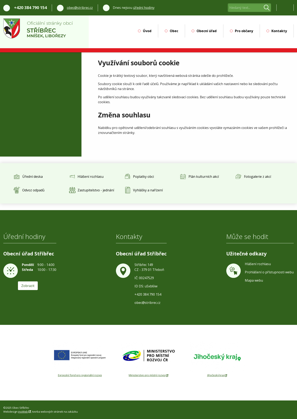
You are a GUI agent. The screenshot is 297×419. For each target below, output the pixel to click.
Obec (174, 31)
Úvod (147, 31)
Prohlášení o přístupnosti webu (269, 272)
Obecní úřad (207, 31)
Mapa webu (254, 280)
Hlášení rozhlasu (258, 264)
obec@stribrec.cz (80, 7)
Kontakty (279, 31)
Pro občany (244, 31)
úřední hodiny (143, 7)
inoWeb (23, 411)
